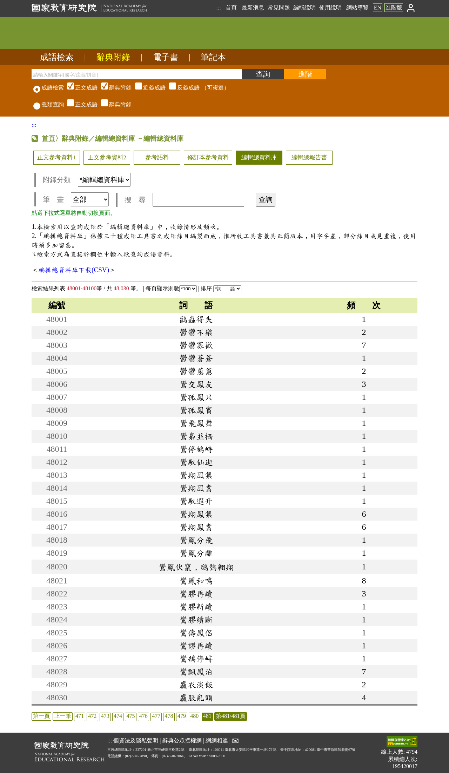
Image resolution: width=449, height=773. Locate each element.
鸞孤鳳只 (196, 397)
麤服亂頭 (196, 697)
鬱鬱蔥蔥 (196, 371)
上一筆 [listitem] (62, 716)
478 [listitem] (169, 716)
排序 (221, 288)
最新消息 (253, 8)
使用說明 (330, 8)
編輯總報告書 (309, 157)
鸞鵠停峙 (196, 658)
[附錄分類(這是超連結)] (104, 180)
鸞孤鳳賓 (196, 410)
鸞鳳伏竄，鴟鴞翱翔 (196, 567)
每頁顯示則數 (171, 288)
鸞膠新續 (196, 606)
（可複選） (147, 87)
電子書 (165, 57)
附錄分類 (86, 180)
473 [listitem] (105, 716)
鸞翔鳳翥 (196, 526)
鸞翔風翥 (196, 488)
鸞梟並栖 (196, 436)
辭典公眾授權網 (182, 741)
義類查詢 (48, 104)
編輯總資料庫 (259, 157)
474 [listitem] (118, 716)
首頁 (231, 8)
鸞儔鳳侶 (196, 632)
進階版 (394, 8)
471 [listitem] (79, 716)
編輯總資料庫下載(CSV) (73, 269)
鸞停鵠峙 (196, 449)
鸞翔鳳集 (196, 513)
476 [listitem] (143, 716)
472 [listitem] (92, 716)
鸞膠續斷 (196, 619)
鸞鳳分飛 (196, 539)
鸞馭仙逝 (196, 462)
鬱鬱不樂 (196, 332)
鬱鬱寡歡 (196, 345)
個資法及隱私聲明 (135, 741)
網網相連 (217, 741)
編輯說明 (304, 8)
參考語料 (157, 157)
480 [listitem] (194, 716)
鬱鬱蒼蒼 (196, 358)
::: (218, 8)
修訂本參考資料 (208, 157)
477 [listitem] (156, 716)
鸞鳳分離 (196, 552)
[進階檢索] (305, 74)
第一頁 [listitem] (41, 716)
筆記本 (213, 57)
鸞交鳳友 (196, 384)
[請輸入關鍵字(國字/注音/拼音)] (137, 74)
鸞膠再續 (196, 593)
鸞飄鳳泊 (196, 671)
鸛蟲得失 (196, 319)
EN (377, 8)
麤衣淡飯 (196, 684)
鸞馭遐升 (196, 501)
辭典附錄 (113, 57)
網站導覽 (357, 8)
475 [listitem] (130, 716)
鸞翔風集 (196, 475)
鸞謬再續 (196, 645)
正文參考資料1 (56, 157)
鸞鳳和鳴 (196, 580)
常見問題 (279, 8)
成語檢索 (57, 57)
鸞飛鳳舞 (196, 423)
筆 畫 (76, 199)
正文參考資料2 (107, 157)
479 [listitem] (181, 716)
